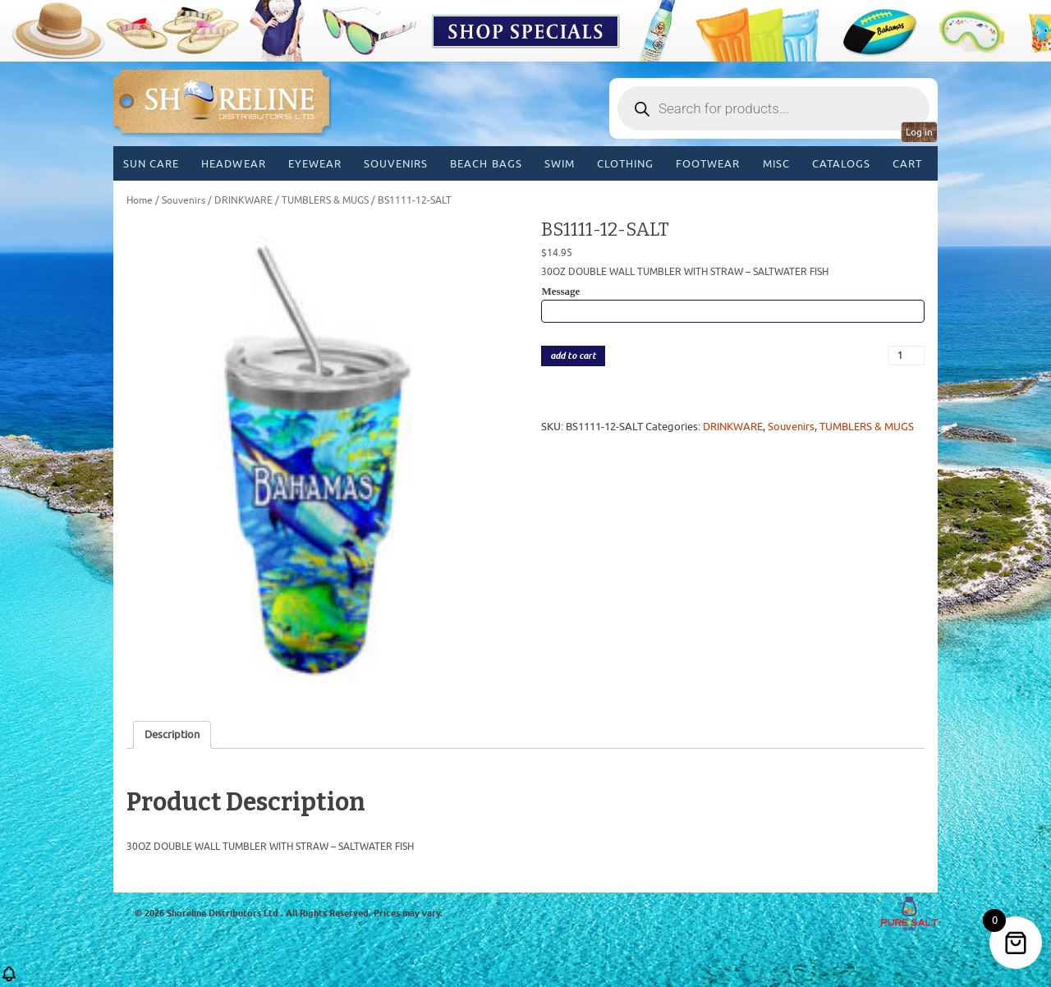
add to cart (573, 356)
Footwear (708, 164)
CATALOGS (841, 164)
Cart (907, 164)
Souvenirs (396, 164)
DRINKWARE (243, 200)
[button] (9, 979)
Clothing (625, 164)
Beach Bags (485, 164)
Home (139, 200)
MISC (776, 164)
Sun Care (151, 164)
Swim (559, 164)
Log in (919, 132)
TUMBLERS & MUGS (325, 200)
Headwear (233, 164)
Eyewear (315, 164)
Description (172, 734)
